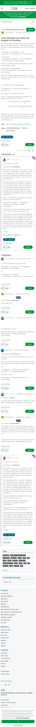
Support (3, 646)
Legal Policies (5, 700)
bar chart (16, 566)
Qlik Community (6, 681)
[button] (34, 32)
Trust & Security (5, 658)
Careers (3, 666)
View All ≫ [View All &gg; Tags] (6, 570)
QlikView (3, 604)
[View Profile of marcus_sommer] (13, 159)
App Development (7, 22)
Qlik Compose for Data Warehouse (11, 612)
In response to (11, 167)
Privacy (3, 663)
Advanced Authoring (13, 128)
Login (25, 2)
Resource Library (6, 630)
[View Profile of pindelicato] (10, 32)
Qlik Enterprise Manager (8, 614)
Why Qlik (3, 622)
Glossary (3, 640)
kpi (28, 563)
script (4, 560)
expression (22, 560)
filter (25, 563)
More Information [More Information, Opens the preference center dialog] (18, 725)
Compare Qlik (5, 638)
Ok (18, 721)
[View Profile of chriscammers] (11, 317)
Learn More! (22, 16)
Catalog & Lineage (6, 617)
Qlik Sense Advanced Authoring (20, 124)
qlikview (15, 560)
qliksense (13, 558)
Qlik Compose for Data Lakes (10, 609)
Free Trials (4, 635)
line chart (5, 566)
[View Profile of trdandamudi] (11, 258)
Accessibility (4, 661)
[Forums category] (3, 582)
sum (22, 566)
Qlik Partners (4, 632)
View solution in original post (11, 235)
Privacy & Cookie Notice (8, 702)
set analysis (6, 558)
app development (8, 563)
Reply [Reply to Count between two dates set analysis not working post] (30, 144)
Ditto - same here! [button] (7, 137)
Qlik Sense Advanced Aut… (17, 555)
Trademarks (4, 705)
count (7, 124)
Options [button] (33, 21)
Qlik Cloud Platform (6, 596)
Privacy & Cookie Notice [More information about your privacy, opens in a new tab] (22, 718)
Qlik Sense (4, 599)
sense (19, 558)
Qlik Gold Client (5, 620)
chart (16, 563)
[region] (18, 717)
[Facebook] (9, 685)
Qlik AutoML (4, 601)
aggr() (9, 560)
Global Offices (5, 671)
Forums (8, 582)
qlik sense (6, 555)
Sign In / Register (30, 8)
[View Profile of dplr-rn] (9, 350)
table (24, 558)
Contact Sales (5, 674)
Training (3, 643)
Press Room (4, 655)
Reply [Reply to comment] (28, 247)
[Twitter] (2, 685)
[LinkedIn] (5, 685)
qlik (28, 558)
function (24, 128)
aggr (11, 566)
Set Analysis (10, 130)
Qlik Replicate (5, 607)
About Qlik (4, 653)
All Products (4, 593)
